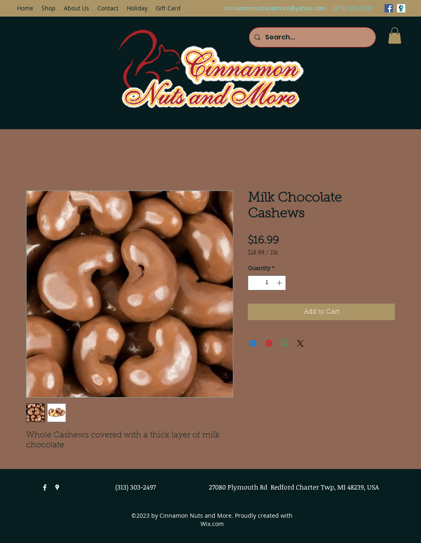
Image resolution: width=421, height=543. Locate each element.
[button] (395, 35)
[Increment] (280, 283)
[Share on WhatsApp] (285, 343)
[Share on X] (300, 343)
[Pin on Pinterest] (269, 343)
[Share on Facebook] (253, 343)
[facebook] (389, 8)
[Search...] (311, 37)
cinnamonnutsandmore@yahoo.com (275, 8)
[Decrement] (254, 283)
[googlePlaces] (401, 8)
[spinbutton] (267, 283)
